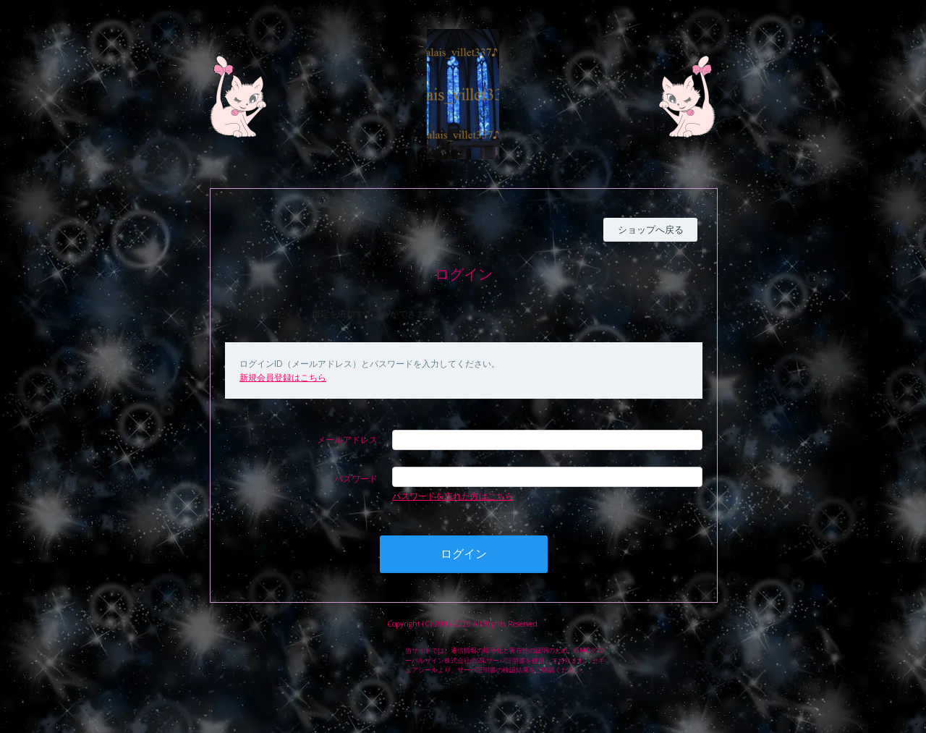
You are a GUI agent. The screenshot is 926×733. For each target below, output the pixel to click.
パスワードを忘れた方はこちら (453, 496)
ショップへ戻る (651, 229)
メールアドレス (347, 439)
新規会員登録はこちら (282, 377)
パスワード (356, 479)
